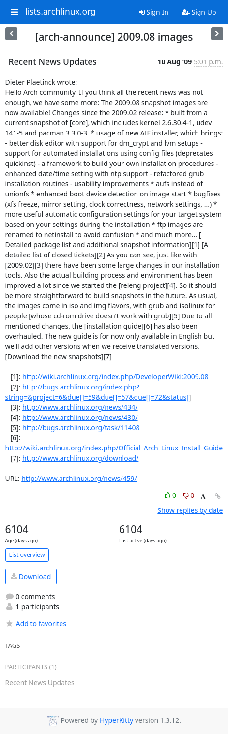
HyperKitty (116, 720)
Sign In (153, 11)
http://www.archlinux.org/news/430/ (80, 417)
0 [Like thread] (171, 495)
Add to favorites (35, 623)
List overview (27, 555)
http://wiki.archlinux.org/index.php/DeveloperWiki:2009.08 (115, 376)
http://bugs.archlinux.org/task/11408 (81, 427)
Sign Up (199, 11)
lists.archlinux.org (60, 11)
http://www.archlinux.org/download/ (80, 458)
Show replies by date (190, 510)
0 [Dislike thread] (189, 495)
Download (31, 576)
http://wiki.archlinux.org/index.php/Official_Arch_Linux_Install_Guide (114, 447)
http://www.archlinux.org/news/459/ (79, 478)
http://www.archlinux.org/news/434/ (80, 407)
